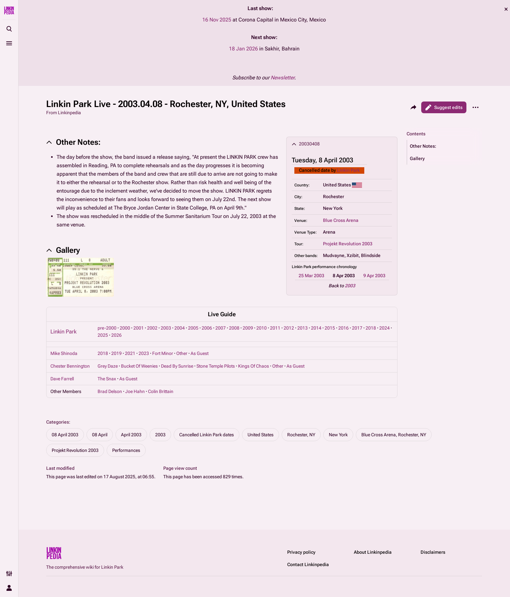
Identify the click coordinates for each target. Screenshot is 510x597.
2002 (152, 328)
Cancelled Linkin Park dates (206, 434)
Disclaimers (433, 552)
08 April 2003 (65, 434)
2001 (138, 328)
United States (261, 434)
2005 (193, 328)
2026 (116, 335)
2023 (144, 353)
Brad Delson (110, 391)
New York (338, 434)
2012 (289, 328)
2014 (316, 328)
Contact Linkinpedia (308, 564)
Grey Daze (108, 366)
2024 (384, 328)
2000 (125, 328)
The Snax (107, 378)
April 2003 (131, 434)
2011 (275, 328)
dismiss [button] (506, 9)
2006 (207, 328)
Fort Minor (162, 353)
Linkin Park (348, 170)
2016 (343, 328)
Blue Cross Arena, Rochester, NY (393, 434)
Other (181, 353)
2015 (330, 328)
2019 (116, 353)
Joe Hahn (135, 391)
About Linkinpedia (373, 552)
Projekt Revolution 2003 (347, 243)
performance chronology (334, 267)
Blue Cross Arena (340, 220)
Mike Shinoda (63, 353)
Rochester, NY (301, 434)
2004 (179, 328)
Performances (126, 450)
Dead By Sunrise (177, 366)
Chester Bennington (70, 366)
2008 (234, 328)
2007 (220, 328)
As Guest (199, 353)
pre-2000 (107, 328)
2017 (357, 328)
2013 (302, 328)
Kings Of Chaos (253, 366)
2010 (261, 328)
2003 (350, 285)
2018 (371, 328)
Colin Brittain (160, 391)
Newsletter (282, 78)
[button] (444, 146)
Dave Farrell (62, 378)
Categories (57, 422)
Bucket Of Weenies (139, 366)
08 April (99, 434)
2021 (130, 353)
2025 (103, 335)
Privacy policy (301, 552)
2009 (248, 328)
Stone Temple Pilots (215, 366)
